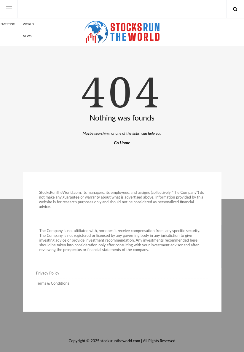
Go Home (122, 142)
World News (28, 30)
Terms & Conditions (52, 283)
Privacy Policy (47, 273)
